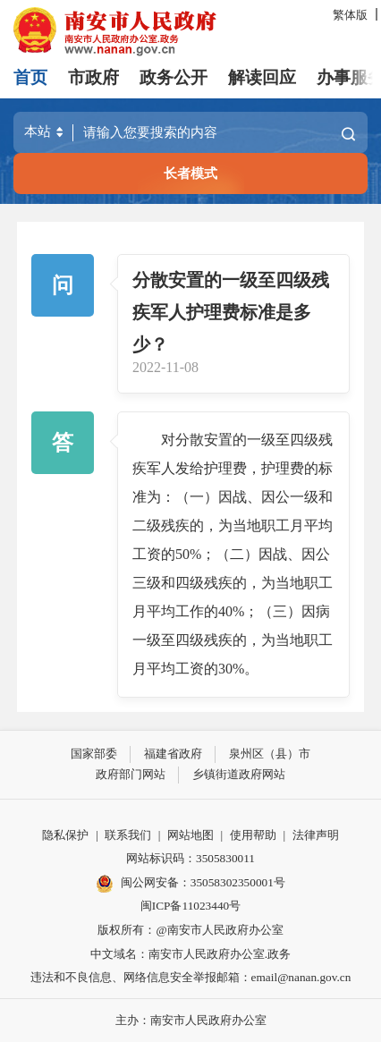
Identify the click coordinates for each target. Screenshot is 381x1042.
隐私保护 (65, 835)
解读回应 (262, 77)
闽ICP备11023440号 (190, 905)
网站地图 (190, 835)
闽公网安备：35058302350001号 (190, 884)
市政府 (93, 77)
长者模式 (190, 173)
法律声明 (315, 835)
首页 (30, 77)
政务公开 (173, 77)
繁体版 (350, 14)
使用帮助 (253, 835)
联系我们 (128, 835)
